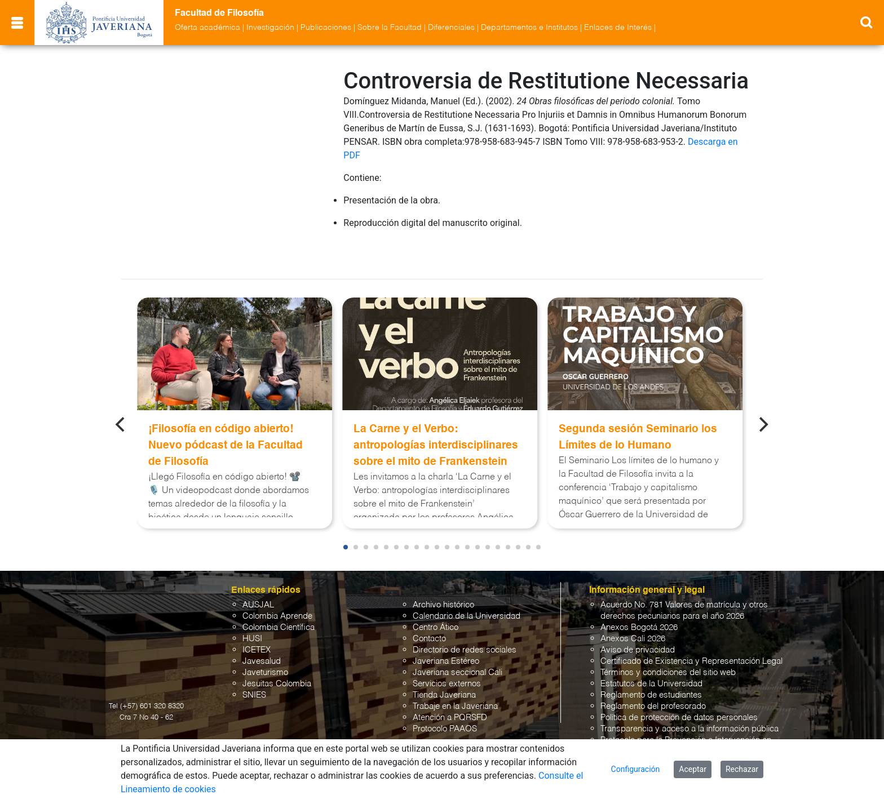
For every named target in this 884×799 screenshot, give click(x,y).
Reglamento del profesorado (653, 681)
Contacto (429, 613)
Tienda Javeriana (444, 669)
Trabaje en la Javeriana (455, 681)
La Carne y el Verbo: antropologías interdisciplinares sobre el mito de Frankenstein (435, 420)
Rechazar (742, 769)
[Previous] (121, 399)
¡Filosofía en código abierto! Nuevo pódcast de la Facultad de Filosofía (225, 420)
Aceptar (692, 769)
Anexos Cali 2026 (632, 613)
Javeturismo (265, 647)
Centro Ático (435, 602)
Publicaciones (325, 28)
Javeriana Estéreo (446, 636)
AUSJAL (258, 579)
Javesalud (261, 636)
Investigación (270, 28)
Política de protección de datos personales (679, 692)
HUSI (252, 613)
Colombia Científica (278, 602)
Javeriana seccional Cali (457, 647)
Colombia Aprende (277, 591)
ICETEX (256, 624)
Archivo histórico (443, 579)
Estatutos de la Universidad (651, 658)
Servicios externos (447, 658)
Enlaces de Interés (618, 28)
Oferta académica (207, 28)
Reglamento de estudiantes (651, 669)
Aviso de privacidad (637, 624)
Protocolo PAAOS (445, 703)
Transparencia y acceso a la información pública (689, 703)
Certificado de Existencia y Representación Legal (691, 636)
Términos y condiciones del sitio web (668, 647)
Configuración (635, 769)
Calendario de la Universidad (466, 591)
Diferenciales (451, 28)
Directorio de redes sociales (464, 624)
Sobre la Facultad (389, 28)
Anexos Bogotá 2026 (639, 602)
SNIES (254, 669)
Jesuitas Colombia (276, 658)
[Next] (762, 399)
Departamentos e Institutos (529, 28)
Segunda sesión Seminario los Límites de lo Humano (638, 411)
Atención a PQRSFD (450, 692)
